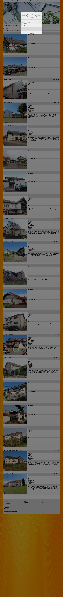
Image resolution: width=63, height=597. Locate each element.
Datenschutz (32, 32)
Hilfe (33, 17)
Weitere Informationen (31, 33)
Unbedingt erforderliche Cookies (26, 22)
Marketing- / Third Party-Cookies (26, 25)
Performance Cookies (25, 24)
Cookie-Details (28, 32)
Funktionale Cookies (24, 23)
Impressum (35, 32)
